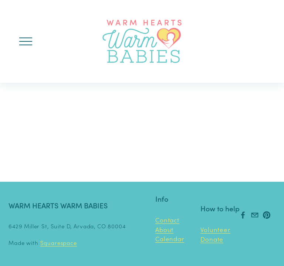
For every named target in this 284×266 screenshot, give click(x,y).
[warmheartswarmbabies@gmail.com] (254, 215)
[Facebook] (243, 215)
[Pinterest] (266, 215)
